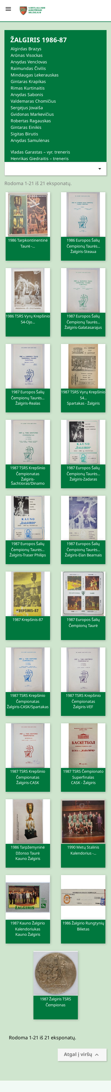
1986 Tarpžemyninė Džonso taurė (28, 852)
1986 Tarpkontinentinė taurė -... (28, 245)
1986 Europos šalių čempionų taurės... (83, 245)
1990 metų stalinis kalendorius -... (83, 850)
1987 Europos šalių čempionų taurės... (83, 321)
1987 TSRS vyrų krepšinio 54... (83, 397)
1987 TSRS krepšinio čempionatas (28, 475)
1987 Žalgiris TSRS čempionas (55, 1001)
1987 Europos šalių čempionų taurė (83, 625)
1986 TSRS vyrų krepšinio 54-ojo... (28, 321)
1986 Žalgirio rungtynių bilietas (83, 928)
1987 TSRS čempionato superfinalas (83, 777)
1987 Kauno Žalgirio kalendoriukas (28, 928)
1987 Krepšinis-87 (27, 619)
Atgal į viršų (82, 1055)
